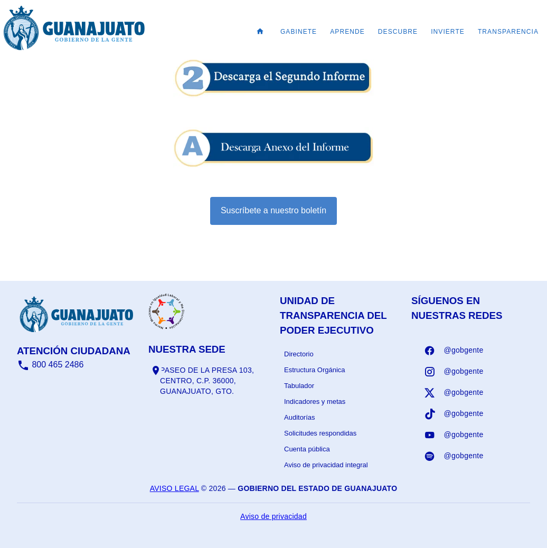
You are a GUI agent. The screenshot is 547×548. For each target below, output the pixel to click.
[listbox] (339, 409)
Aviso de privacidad (273, 516)
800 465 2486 (50, 364)
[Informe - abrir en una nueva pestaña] (273, 93)
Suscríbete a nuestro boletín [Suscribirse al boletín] (273, 210)
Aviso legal (174, 488)
